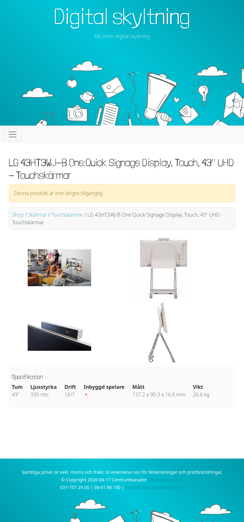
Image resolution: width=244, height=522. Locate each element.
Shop (18, 214)
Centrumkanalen (165, 480)
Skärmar (37, 214)
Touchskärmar (67, 214)
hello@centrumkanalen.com (154, 487)
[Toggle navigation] (13, 134)
